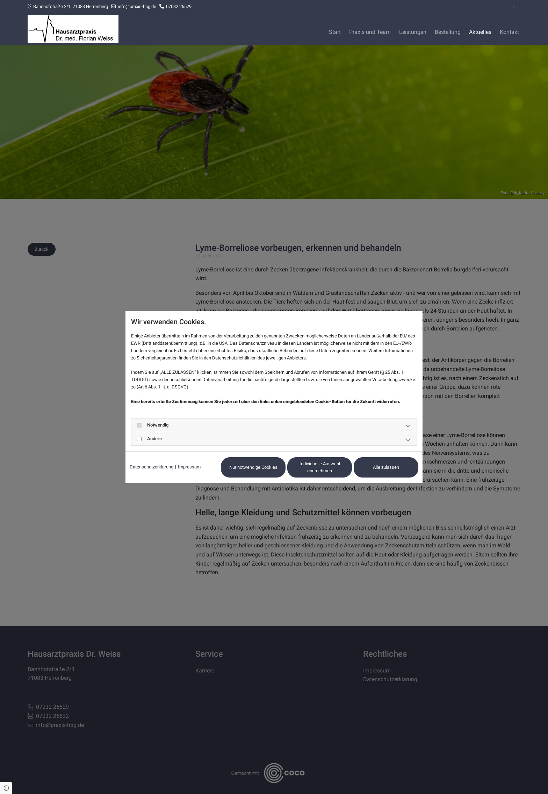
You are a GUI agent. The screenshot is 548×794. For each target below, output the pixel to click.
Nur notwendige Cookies (253, 467)
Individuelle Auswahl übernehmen (320, 467)
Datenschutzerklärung (151, 466)
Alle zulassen (386, 467)
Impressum (189, 466)
